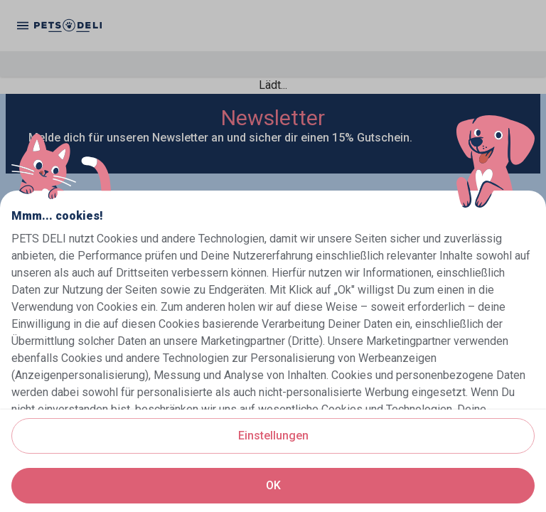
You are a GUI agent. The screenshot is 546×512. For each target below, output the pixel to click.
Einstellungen (273, 435)
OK (273, 485)
